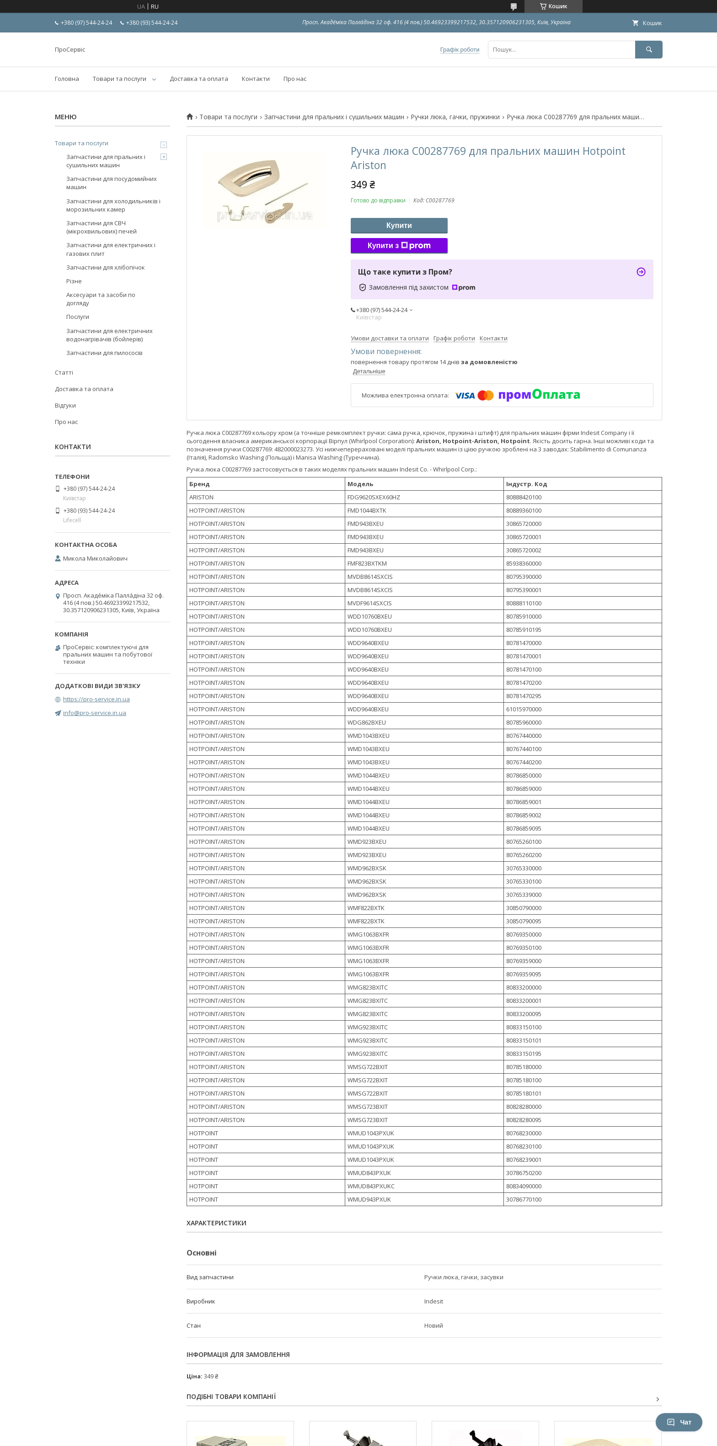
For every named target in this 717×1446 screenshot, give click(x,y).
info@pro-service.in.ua (94, 712)
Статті (64, 372)
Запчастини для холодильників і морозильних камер (113, 205)
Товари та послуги (119, 78)
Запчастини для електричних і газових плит (110, 249)
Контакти (256, 78)
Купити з (399, 246)
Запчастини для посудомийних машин (111, 183)
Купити (399, 225)
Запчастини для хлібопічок (105, 267)
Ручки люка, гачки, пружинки (455, 117)
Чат (679, 1422)
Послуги (77, 317)
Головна (67, 78)
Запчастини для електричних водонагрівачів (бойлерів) (109, 335)
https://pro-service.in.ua (96, 699)
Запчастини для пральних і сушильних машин (334, 117)
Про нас (295, 78)
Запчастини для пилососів (104, 353)
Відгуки (65, 405)
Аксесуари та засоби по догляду (100, 299)
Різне (74, 281)
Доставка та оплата (199, 78)
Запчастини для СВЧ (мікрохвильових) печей (101, 227)
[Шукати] (649, 49)
